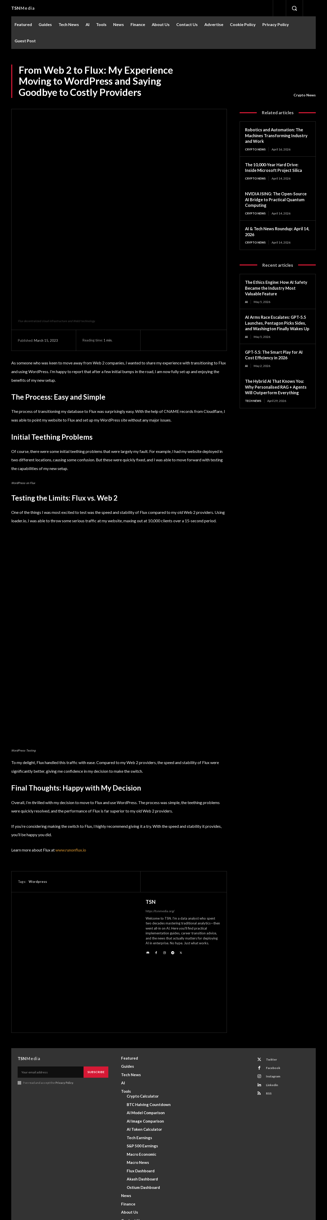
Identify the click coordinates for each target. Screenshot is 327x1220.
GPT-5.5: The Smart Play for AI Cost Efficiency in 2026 (276, 362)
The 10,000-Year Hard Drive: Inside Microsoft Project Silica (276, 167)
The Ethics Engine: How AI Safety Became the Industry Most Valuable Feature (274, 289)
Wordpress (38, 820)
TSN (151, 840)
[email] (51, 1011)
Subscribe (95, 1011)
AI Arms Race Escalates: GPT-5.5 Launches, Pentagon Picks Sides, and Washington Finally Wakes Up (276, 327)
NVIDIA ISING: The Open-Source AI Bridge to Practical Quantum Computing (275, 200)
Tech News (254, 414)
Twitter (273, 999)
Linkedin (274, 1027)
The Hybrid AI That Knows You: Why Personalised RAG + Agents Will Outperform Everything (277, 397)
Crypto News (305, 95)
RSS (270, 1037)
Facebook (274, 1008)
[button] (294, 8)
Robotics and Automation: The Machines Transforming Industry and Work (276, 135)
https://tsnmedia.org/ (160, 850)
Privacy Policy (64, 1022)
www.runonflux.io (70, 788)
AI (246, 303)
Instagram (275, 1018)
